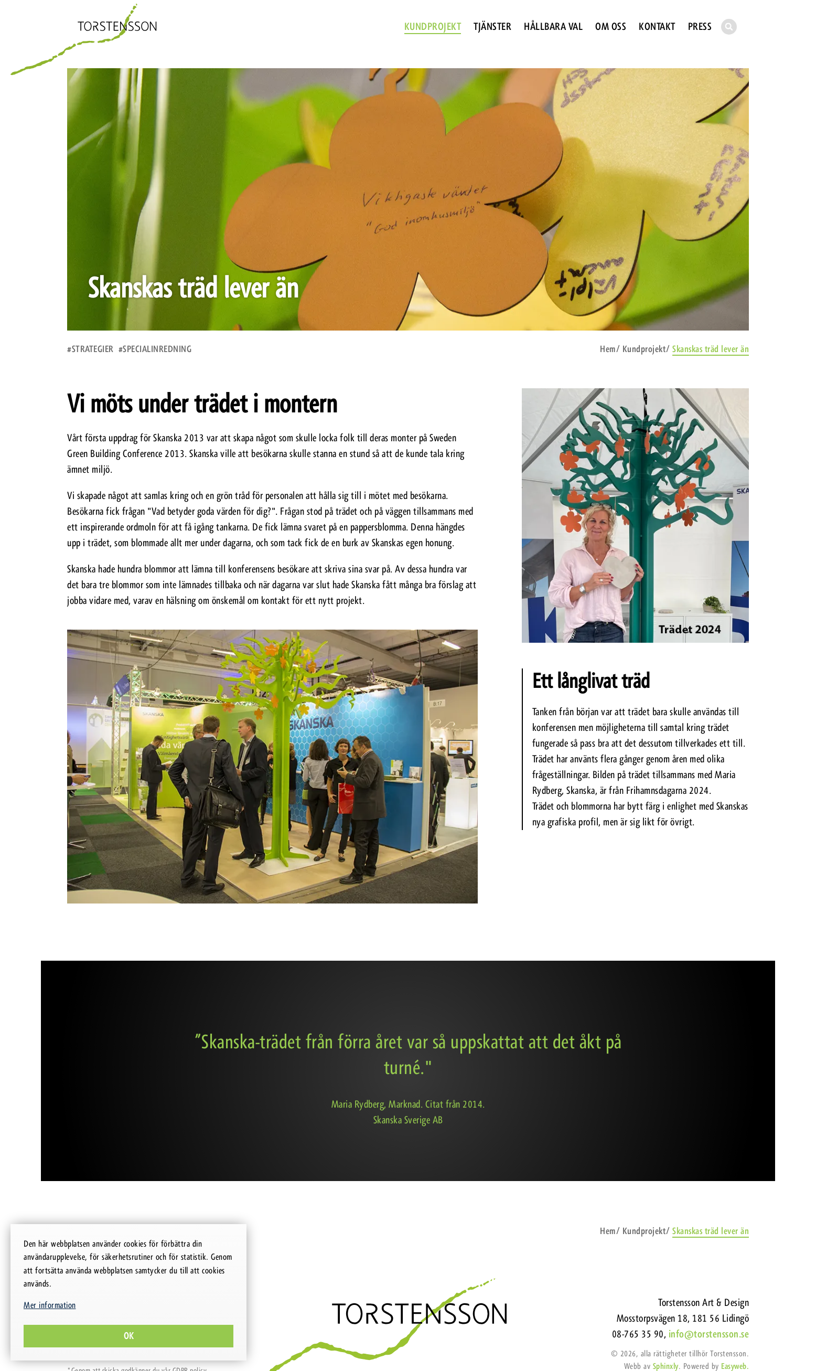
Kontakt (657, 26)
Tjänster (492, 26)
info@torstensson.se (709, 1334)
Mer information (50, 1305)
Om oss (610, 26)
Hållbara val (553, 26)
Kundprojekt (432, 26)
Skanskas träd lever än (710, 349)
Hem (608, 349)
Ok (128, 1336)
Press (700, 26)
